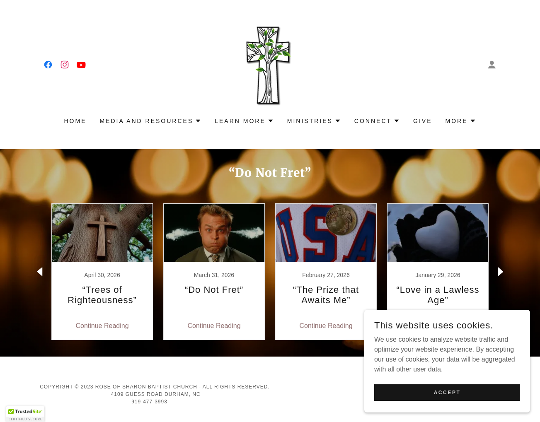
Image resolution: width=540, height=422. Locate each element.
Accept (447, 392)
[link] (48, 64)
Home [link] (75, 121)
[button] (492, 64)
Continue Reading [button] (101, 325)
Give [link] (422, 121)
